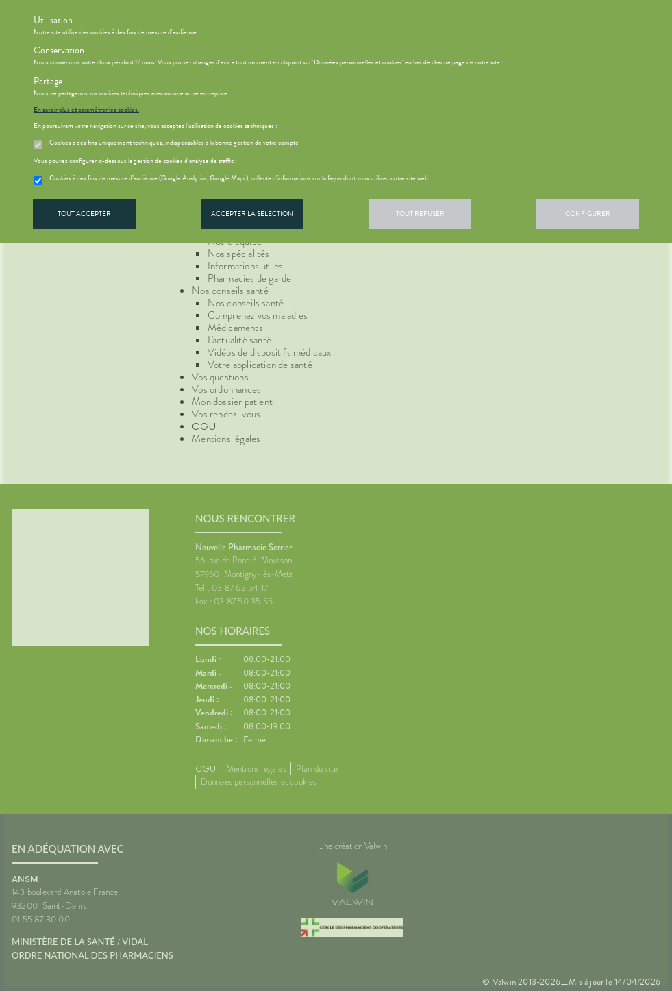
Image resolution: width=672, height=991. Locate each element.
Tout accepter (84, 213)
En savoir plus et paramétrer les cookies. (86, 109)
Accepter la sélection (252, 213)
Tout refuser (420, 213)
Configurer (587, 213)
